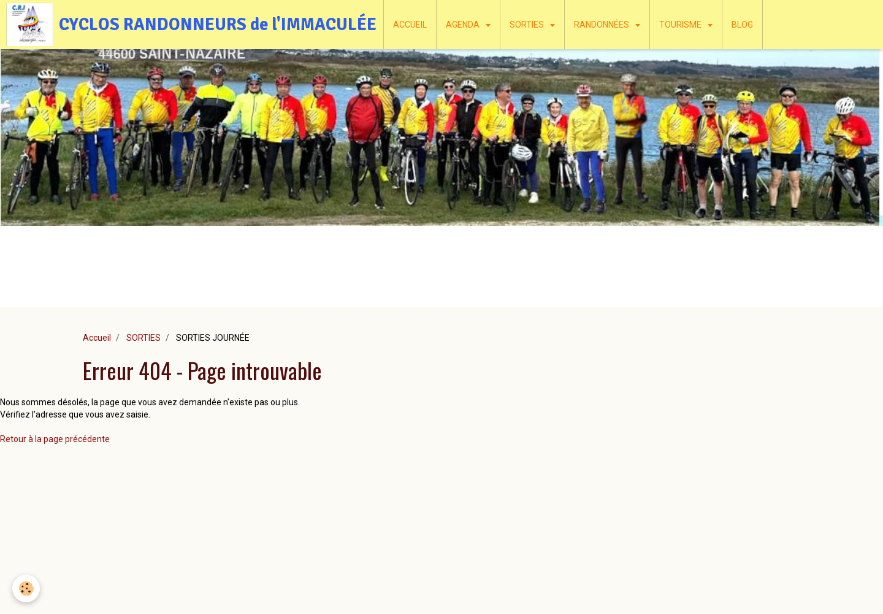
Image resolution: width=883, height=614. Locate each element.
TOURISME (681, 24)
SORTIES (528, 24)
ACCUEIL (410, 24)
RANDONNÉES (602, 24)
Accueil (97, 338)
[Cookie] (26, 588)
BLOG (742, 24)
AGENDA (463, 24)
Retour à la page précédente (55, 439)
